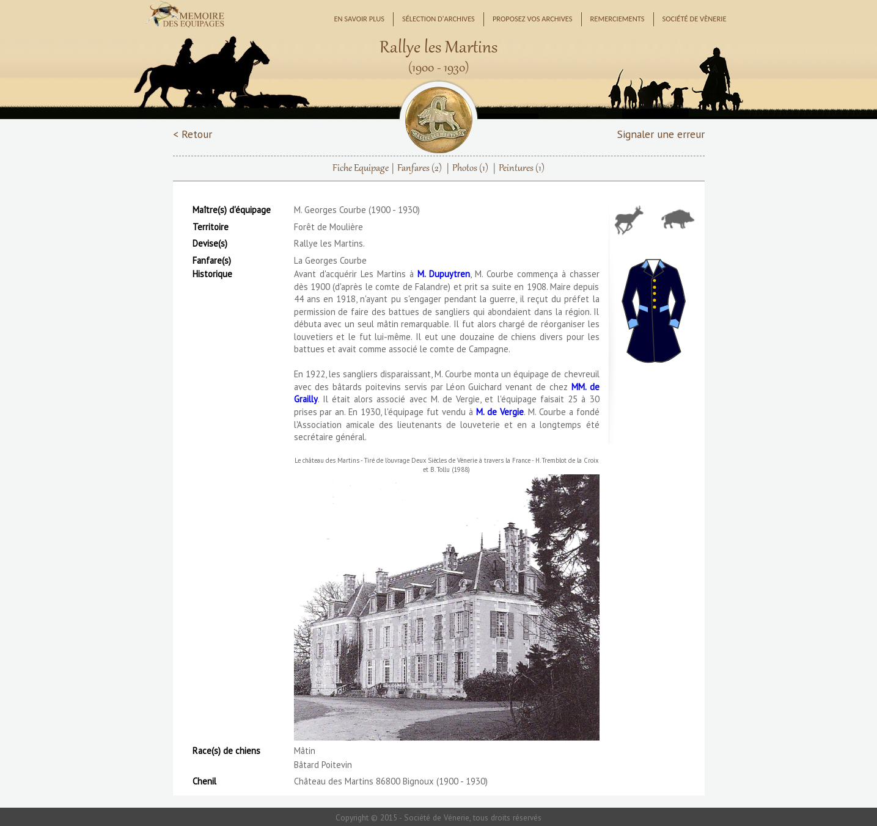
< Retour (192, 134)
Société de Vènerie (694, 18)
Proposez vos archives (533, 18)
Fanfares (419, 168)
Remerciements (617, 18)
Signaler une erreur (661, 134)
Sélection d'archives (438, 18)
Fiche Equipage (360, 168)
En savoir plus (359, 18)
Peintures (522, 168)
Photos (470, 168)
